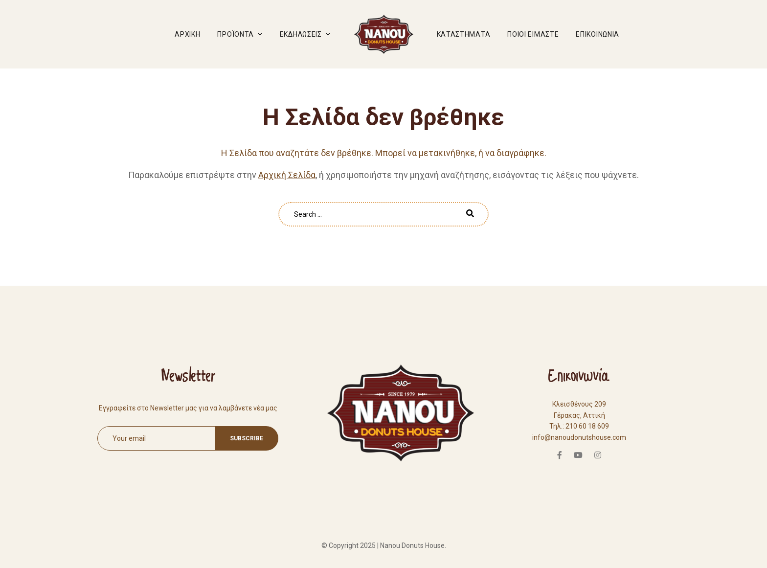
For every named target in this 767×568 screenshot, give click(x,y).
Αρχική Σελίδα (287, 175)
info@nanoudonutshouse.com (579, 437)
